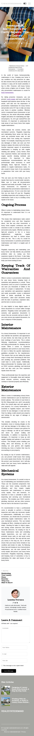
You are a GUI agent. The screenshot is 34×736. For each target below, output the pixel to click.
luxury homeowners (7, 92)
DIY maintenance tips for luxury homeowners (18, 67)
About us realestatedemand (12, 732)
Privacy (23, 732)
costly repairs (11, 99)
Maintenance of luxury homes (16, 66)
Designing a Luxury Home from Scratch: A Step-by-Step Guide (20, 689)
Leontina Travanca (12, 42)
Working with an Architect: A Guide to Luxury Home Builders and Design (20, 700)
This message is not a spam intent (13, 665)
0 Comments (26, 44)
